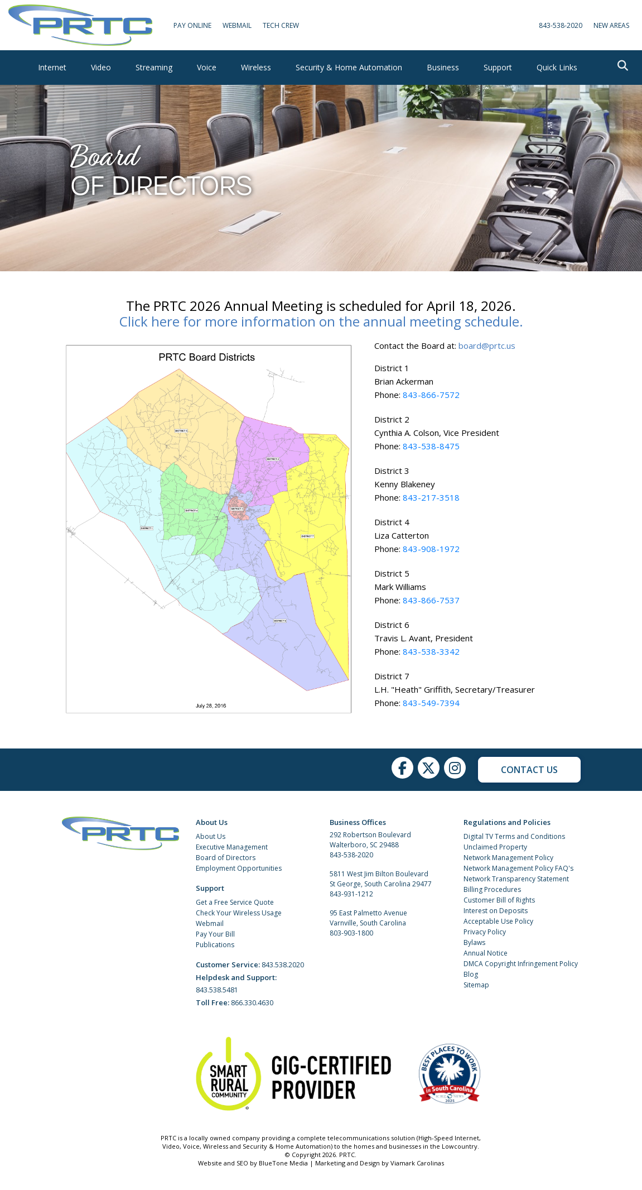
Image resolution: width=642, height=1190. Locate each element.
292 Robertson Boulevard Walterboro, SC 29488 (370, 840)
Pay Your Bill (215, 934)
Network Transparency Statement (516, 879)
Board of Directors (225, 857)
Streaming (154, 67)
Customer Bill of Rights (499, 900)
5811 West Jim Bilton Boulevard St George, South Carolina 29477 (381, 879)
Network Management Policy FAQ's (518, 868)
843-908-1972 (431, 548)
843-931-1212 (351, 894)
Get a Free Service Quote (235, 902)
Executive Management (232, 847)
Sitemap (476, 985)
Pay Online (192, 25)
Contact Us (529, 770)
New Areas (611, 25)
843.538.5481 (217, 990)
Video (101, 67)
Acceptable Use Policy (498, 921)
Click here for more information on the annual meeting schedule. (321, 321)
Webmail (210, 923)
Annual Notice (486, 953)
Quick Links (557, 67)
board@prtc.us (486, 345)
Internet (52, 67)
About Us (210, 836)
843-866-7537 (431, 600)
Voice (206, 67)
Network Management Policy (508, 857)
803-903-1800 (351, 933)
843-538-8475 (431, 446)
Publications (215, 944)
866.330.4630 (252, 1002)
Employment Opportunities (239, 868)
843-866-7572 (431, 394)
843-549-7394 (431, 702)
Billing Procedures (492, 889)
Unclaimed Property (495, 847)
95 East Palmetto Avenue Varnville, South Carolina (368, 918)
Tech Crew (281, 25)
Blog (471, 974)
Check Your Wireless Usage (239, 913)
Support (498, 67)
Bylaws (474, 942)
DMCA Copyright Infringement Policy (521, 963)
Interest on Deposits (496, 910)
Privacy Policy (485, 932)
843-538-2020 (560, 25)
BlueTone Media (283, 1163)
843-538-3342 (431, 651)
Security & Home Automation (349, 67)
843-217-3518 (431, 497)
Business (443, 67)
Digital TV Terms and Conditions (514, 836)
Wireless (256, 67)
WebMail (237, 25)
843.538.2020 (283, 965)
